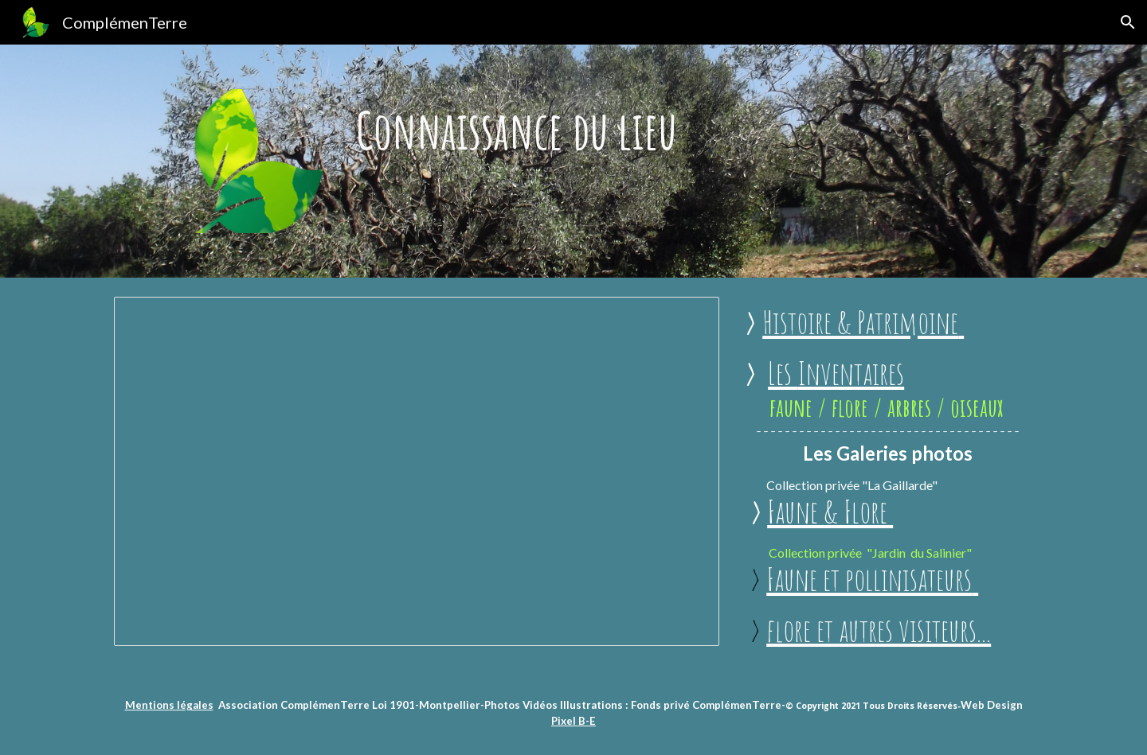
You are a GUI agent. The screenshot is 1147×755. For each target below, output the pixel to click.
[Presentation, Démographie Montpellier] (416, 472)
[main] (573, 130)
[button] (1128, 22)
